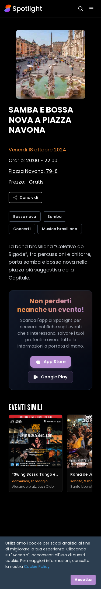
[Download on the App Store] (50, 362)
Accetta (83, 579)
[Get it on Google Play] (50, 377)
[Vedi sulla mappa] (33, 171)
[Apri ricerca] (80, 8)
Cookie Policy (37, 566)
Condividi (25, 197)
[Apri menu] (91, 8)
